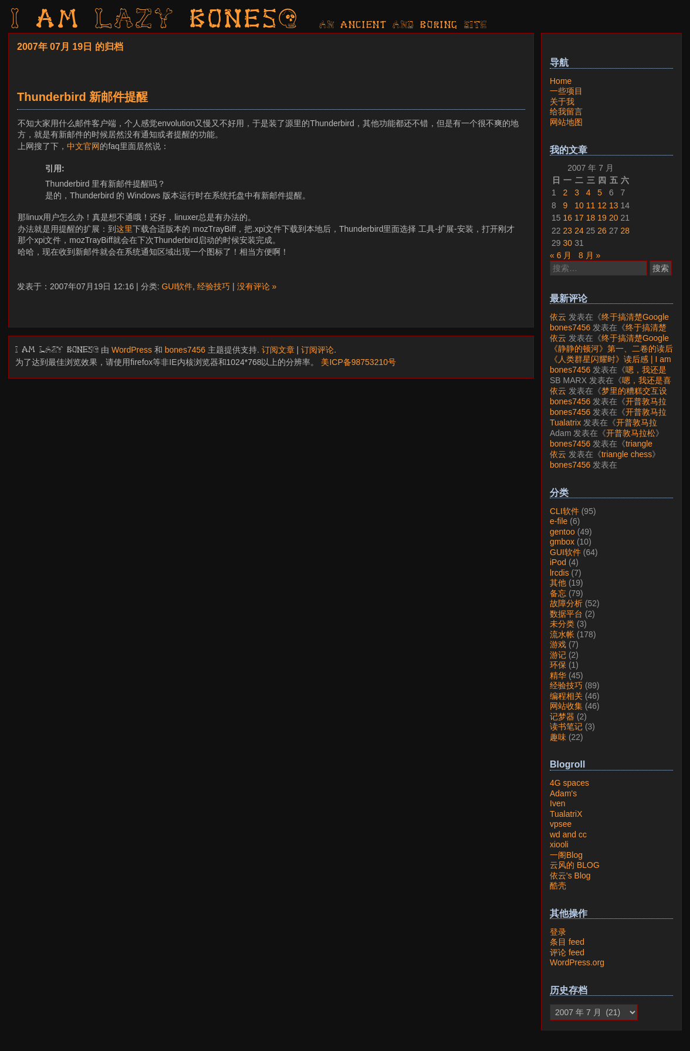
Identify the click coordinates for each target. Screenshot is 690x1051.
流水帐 (562, 634)
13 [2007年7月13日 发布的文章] (613, 205)
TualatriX (566, 814)
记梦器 (562, 716)
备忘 (558, 593)
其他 (558, 582)
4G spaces (569, 783)
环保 (558, 665)
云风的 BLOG (575, 865)
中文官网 (83, 146)
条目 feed (567, 942)
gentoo (562, 531)
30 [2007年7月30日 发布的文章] (568, 243)
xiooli (559, 844)
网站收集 (566, 706)
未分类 (562, 623)
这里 (124, 229)
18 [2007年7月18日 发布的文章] (591, 217)
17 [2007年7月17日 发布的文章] (579, 217)
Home (560, 81)
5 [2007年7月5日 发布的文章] (599, 192)
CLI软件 (564, 511)
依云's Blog (570, 875)
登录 (558, 932)
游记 (558, 655)
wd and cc (568, 834)
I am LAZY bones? (155, 20)
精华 (558, 675)
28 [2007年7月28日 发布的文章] (625, 230)
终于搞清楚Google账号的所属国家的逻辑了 (609, 322)
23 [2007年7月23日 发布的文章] (568, 230)
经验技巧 (213, 286)
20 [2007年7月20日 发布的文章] (613, 217)
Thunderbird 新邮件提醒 (82, 96)
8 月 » (589, 255)
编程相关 (566, 696)
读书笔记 (566, 726)
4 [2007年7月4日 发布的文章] (588, 192)
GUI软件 (176, 286)
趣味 (558, 737)
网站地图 (566, 122)
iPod (558, 562)
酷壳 (558, 885)
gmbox (562, 541)
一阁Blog (566, 855)
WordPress (131, 349)
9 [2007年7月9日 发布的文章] (565, 205)
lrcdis (559, 572)
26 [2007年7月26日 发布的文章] (602, 230)
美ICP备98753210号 (358, 362)
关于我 (562, 101)
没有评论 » (257, 286)
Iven (557, 803)
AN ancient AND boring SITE (403, 25)
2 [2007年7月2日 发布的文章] (565, 192)
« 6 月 (560, 255)
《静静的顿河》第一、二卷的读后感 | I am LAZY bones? (611, 354)
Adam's (563, 793)
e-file (558, 521)
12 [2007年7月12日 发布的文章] (602, 205)
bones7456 (185, 349)
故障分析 (566, 603)
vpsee (560, 824)
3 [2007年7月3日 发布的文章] (576, 192)
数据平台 (566, 614)
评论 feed (567, 952)
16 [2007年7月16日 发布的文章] (568, 217)
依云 (558, 317)
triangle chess (626, 454)
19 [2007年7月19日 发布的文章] (602, 217)
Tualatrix (565, 422)
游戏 (558, 644)
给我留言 (566, 111)
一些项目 (566, 91)
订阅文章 (278, 349)
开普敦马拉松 (630, 433)
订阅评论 (317, 349)
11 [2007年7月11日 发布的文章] (591, 205)
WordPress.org (577, 962)
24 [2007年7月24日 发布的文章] (579, 230)
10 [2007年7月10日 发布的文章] (579, 205)
